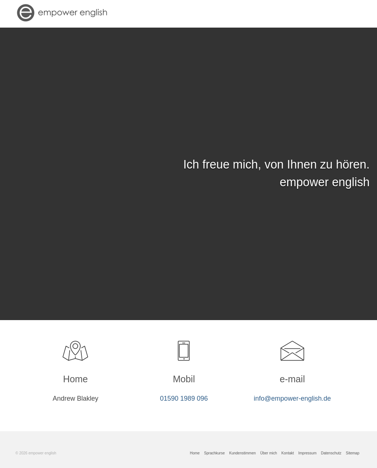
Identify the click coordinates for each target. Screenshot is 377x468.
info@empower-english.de (292, 398)
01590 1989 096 (184, 398)
